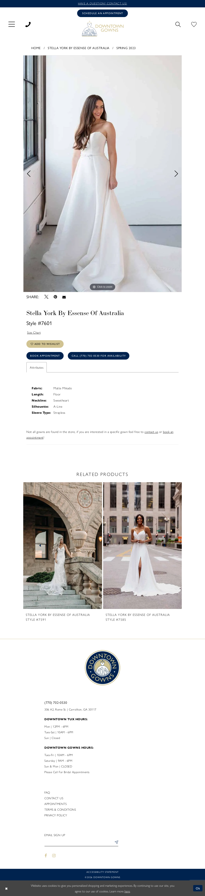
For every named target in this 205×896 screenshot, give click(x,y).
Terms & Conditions (60, 809)
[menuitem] (11, 24)
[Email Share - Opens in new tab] (64, 297)
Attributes (36, 367)
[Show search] (178, 24)
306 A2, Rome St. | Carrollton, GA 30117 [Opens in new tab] (70, 709)
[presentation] (62, 545)
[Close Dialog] (6, 888)
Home (36, 48)
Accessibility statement (102, 872)
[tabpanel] (102, 173)
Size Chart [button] (34, 332)
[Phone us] (28, 24)
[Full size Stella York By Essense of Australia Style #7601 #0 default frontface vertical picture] (102, 173)
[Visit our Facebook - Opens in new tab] (45, 856)
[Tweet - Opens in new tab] (46, 297)
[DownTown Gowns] (102, 28)
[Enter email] (81, 842)
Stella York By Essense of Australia (78, 48)
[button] (11, 24)
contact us (151, 431)
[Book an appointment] (102, 13)
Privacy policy (55, 815)
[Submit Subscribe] (115, 842)
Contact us (53, 798)
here (127, 891)
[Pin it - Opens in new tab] (55, 297)
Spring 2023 (126, 48)
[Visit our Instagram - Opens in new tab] (54, 856)
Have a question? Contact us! (102, 3)
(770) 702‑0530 (55, 703)
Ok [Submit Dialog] (198, 888)
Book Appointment (45, 356)
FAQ (47, 792)
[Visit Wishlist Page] (194, 24)
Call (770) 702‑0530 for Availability (99, 356)
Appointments (55, 804)
